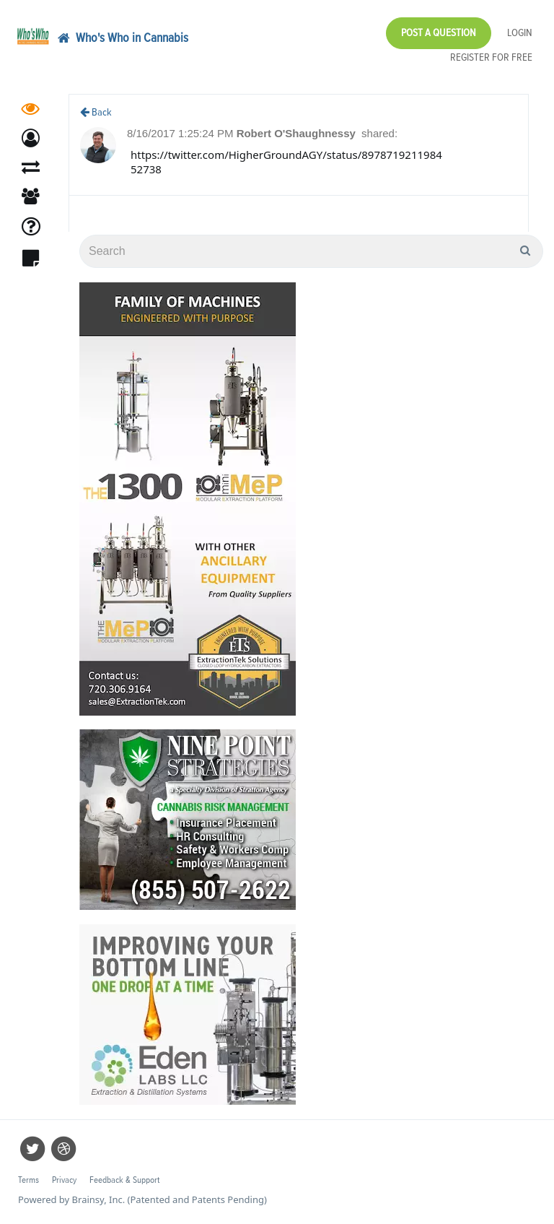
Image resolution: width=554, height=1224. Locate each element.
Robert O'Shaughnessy (298, 133)
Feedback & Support (124, 1180)
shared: (379, 133)
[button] (30, 142)
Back (96, 112)
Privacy (64, 1180)
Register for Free (491, 57)
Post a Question (438, 32)
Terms (28, 1180)
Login (519, 32)
